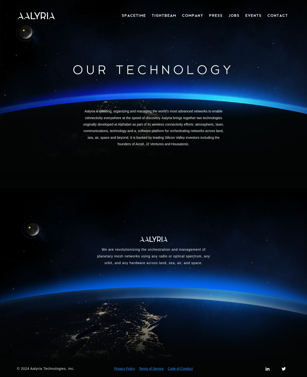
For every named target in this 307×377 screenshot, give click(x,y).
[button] (133, 16)
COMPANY (192, 15)
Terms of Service (151, 369)
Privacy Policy (124, 369)
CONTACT (277, 15)
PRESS (216, 15)
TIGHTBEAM (164, 15)
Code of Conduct (180, 369)
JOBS (234, 15)
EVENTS (253, 15)
